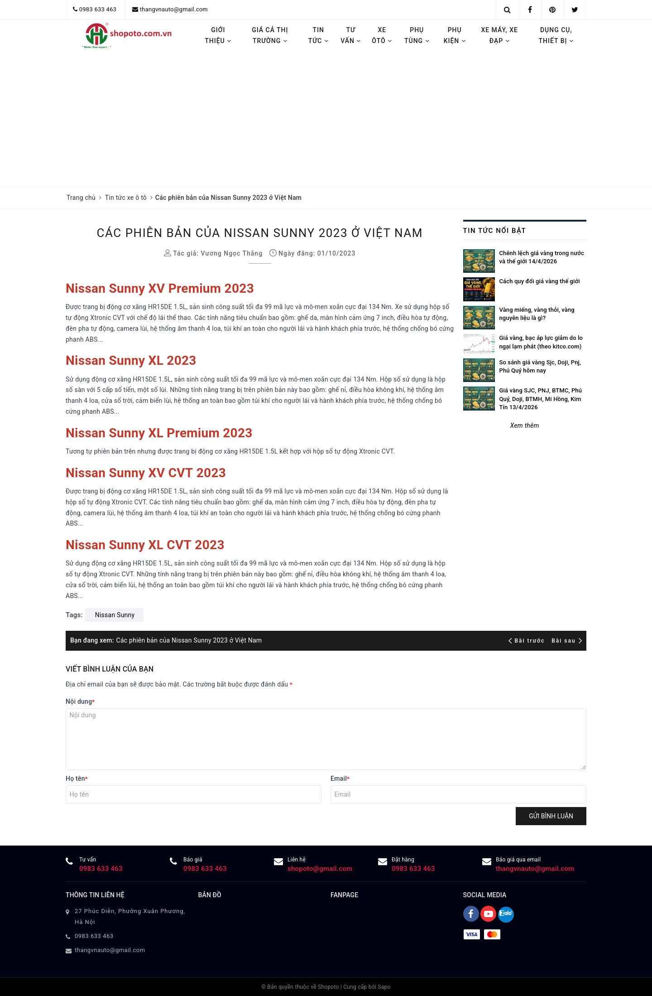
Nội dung (80, 701)
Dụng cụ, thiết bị (556, 35)
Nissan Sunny (115, 615)
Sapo (384, 987)
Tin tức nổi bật (495, 231)
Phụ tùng (417, 35)
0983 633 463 (98, 9)
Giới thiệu (218, 35)
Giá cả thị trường (270, 35)
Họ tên (77, 778)
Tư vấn (350, 35)
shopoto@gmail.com (320, 869)
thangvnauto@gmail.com (174, 9)
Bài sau (566, 641)
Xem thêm (524, 425)
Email (340, 778)
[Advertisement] (326, 119)
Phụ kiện (455, 35)
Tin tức (318, 35)
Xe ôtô (382, 35)
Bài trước (527, 641)
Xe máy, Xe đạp (499, 35)
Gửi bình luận (551, 816)
